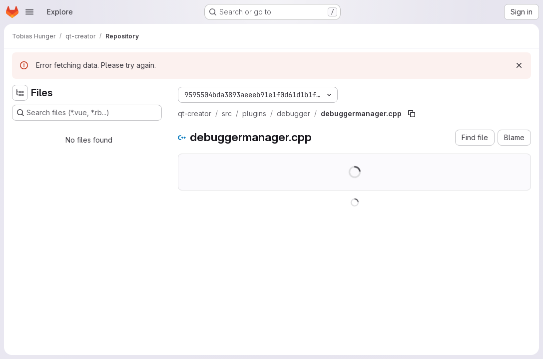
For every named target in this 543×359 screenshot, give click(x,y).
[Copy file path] (412, 114)
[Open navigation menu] (29, 12)
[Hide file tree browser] (20, 93)
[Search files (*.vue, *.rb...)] (87, 113)
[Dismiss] (519, 65)
